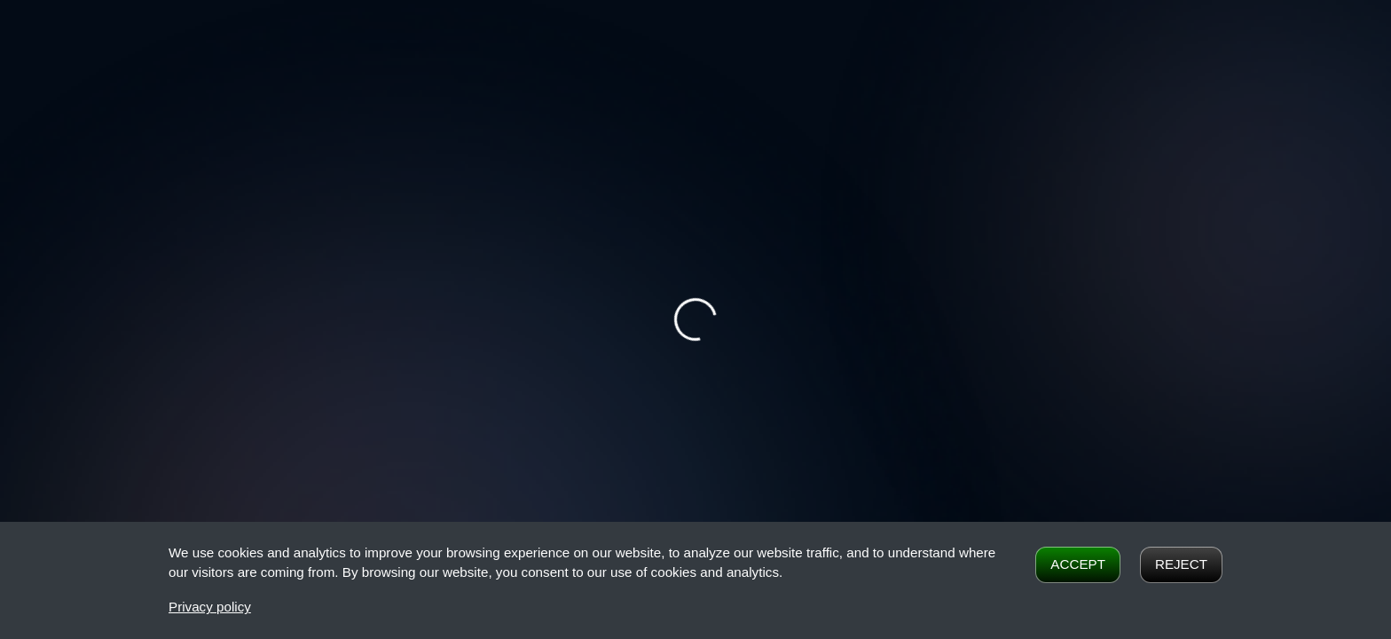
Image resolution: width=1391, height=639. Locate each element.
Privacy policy (210, 606)
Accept (1077, 564)
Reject (1181, 564)
